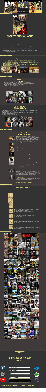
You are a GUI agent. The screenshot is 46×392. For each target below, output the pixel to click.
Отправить (20, 381)
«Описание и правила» (14, 85)
